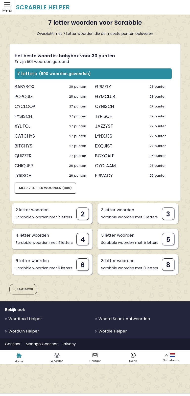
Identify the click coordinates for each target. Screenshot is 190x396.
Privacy (69, 343)
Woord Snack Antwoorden (122, 319)
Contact (13, 343)
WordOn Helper (22, 331)
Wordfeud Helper (23, 319)
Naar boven (23, 289)
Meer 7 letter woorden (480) (45, 188)
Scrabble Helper (43, 7)
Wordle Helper (111, 331)
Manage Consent (42, 343)
